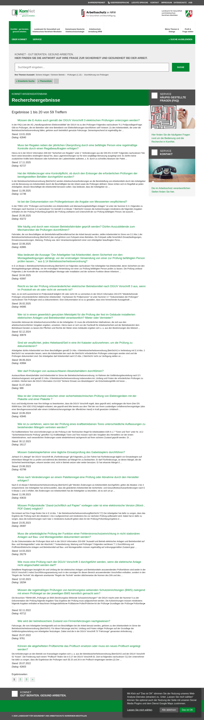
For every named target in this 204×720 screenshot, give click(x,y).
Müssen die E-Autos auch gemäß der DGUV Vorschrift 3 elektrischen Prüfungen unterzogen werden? (79, 120)
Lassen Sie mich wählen (139, 710)
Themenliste (46, 81)
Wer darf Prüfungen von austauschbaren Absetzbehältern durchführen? (61, 370)
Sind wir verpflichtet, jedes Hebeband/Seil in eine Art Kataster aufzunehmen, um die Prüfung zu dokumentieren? (75, 344)
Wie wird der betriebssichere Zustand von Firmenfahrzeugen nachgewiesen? (64, 621)
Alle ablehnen (169, 710)
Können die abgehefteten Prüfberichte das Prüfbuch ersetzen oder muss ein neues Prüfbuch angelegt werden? (79, 647)
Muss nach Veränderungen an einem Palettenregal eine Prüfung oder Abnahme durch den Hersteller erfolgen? (78, 479)
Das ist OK (187, 710)
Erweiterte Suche (26, 81)
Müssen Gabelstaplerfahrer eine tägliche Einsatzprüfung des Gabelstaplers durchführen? (71, 452)
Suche (181, 39)
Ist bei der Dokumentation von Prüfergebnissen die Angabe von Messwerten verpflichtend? (72, 201)
